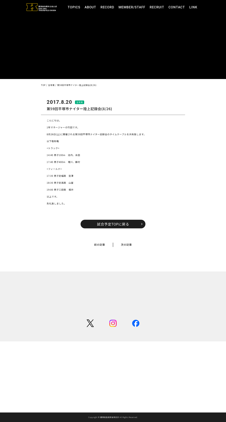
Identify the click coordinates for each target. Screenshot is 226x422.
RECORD (107, 7)
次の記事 (126, 244)
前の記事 (99, 244)
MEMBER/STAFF (131, 7)
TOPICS (74, 7)
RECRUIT (157, 7)
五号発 (79, 102)
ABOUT (90, 7)
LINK (193, 7)
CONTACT (176, 7)
